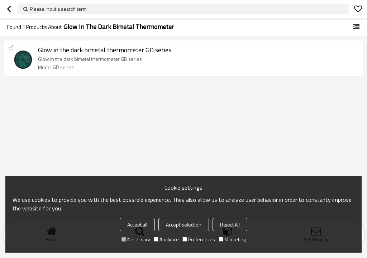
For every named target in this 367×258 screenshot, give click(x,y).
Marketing (232, 239)
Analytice (166, 239)
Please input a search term (58, 9)
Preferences (198, 239)
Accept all (137, 224)
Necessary (135, 239)
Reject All (230, 224)
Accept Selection (183, 224)
